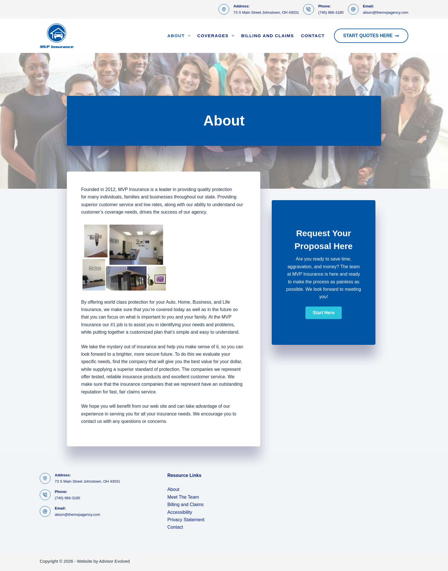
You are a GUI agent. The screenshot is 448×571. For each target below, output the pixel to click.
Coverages (216, 35)
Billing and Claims (267, 35)
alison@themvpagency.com (385, 12)
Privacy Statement (186, 519)
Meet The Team (183, 497)
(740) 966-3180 (331, 12)
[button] (323, 313)
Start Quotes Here (371, 35)
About (180, 35)
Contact (313, 35)
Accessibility (179, 512)
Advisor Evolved (114, 561)
